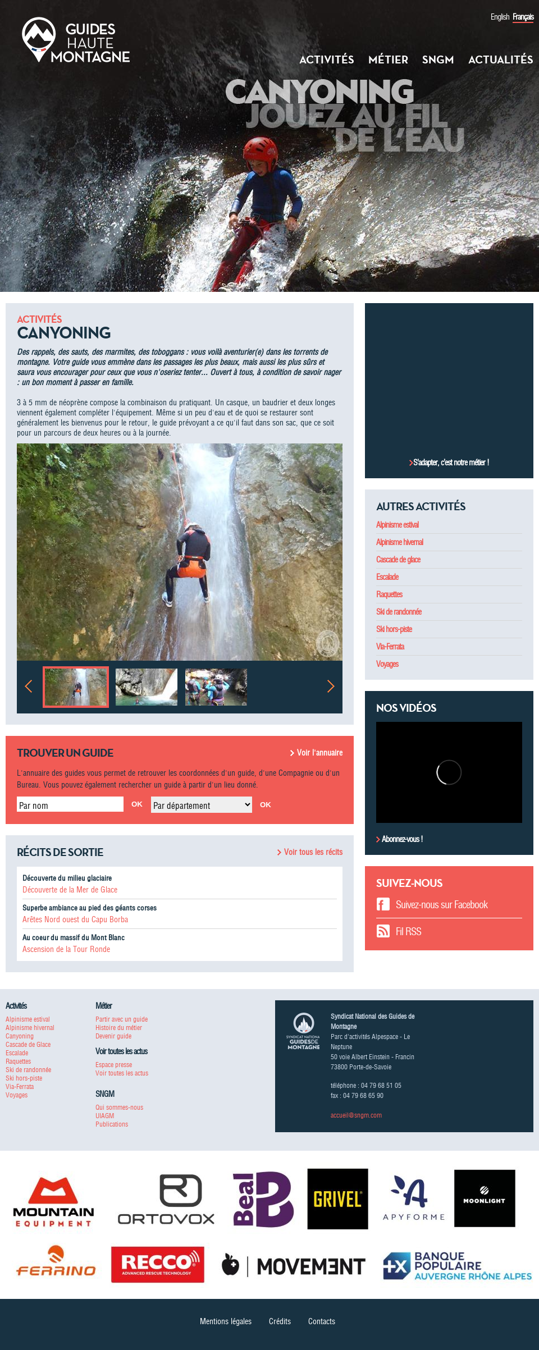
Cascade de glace (398, 560)
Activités (326, 59)
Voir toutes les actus (121, 1073)
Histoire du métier (118, 1027)
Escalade (387, 577)
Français (523, 17)
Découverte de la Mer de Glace (69, 890)
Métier (388, 59)
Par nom (33, 805)
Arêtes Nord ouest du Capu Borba (75, 919)
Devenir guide (113, 1036)
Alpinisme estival (397, 525)
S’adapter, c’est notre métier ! (451, 462)
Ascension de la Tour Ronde (66, 949)
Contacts (321, 1321)
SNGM (438, 59)
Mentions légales (226, 1321)
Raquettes (389, 594)
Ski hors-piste (394, 629)
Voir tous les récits (313, 852)
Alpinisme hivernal (399, 542)
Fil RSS (408, 931)
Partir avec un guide (121, 1019)
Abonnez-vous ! (401, 839)
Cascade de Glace (28, 1044)
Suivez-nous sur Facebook (441, 904)
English (500, 17)
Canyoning (20, 1036)
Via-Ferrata (390, 647)
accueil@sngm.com (356, 1115)
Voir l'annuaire (319, 753)
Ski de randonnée (398, 612)
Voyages (387, 664)
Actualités (500, 59)
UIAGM (104, 1115)
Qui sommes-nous (119, 1107)
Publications (111, 1124)
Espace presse (113, 1064)
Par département (181, 805)
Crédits (280, 1321)
